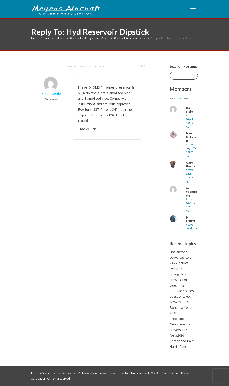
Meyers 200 (64, 38)
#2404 (142, 66)
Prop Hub (177, 318)
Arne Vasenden (191, 192)
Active (179, 98)
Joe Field (189, 110)
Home (35, 38)
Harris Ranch (179, 346)
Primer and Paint (182, 341)
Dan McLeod (191, 137)
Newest (172, 98)
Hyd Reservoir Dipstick (134, 38)
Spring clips (178, 274)
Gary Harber (191, 164)
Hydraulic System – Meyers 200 (95, 38)
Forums (48, 38)
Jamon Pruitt (191, 219)
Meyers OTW (179, 302)
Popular (186, 98)
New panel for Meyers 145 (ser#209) (180, 330)
